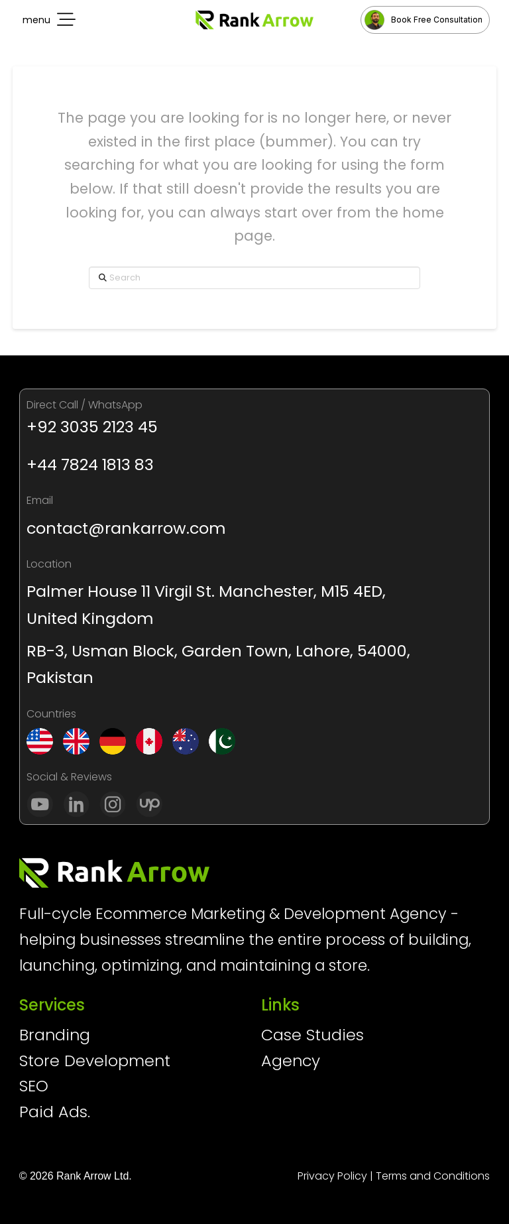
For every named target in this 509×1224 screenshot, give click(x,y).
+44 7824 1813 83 (90, 464)
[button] (47, 20)
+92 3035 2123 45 (92, 427)
